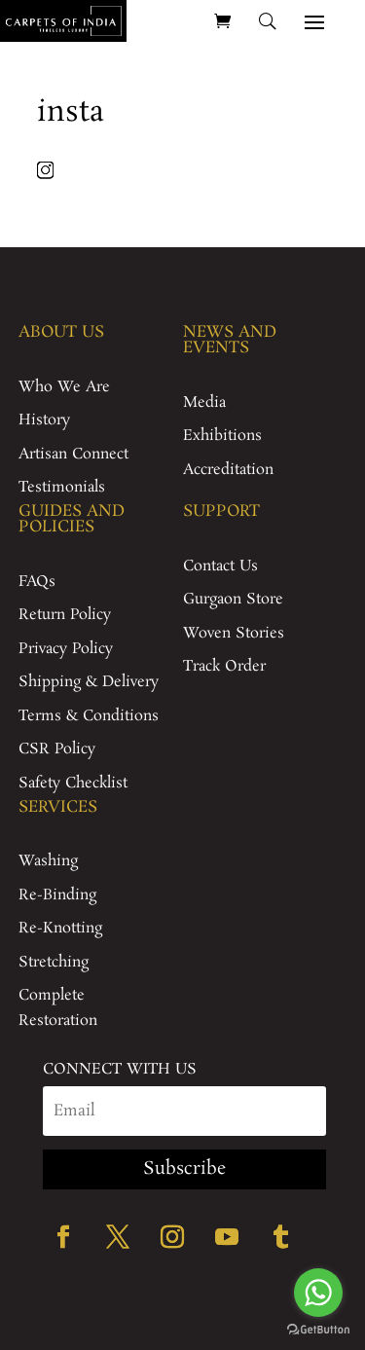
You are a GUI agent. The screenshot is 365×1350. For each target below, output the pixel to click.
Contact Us (220, 566)
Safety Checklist (73, 783)
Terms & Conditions (88, 716)
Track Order (224, 666)
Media (204, 402)
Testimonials (61, 487)
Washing (48, 861)
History (44, 420)
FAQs (36, 581)
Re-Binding (57, 895)
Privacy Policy (65, 649)
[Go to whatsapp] (318, 1292)
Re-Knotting (60, 928)
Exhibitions (222, 435)
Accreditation (228, 469)
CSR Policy (56, 749)
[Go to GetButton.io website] (318, 1330)
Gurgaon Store (233, 599)
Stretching (53, 962)
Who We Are (64, 387)
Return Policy (64, 614)
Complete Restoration (57, 1008)
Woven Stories (233, 633)
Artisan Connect (73, 454)
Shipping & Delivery (88, 682)
